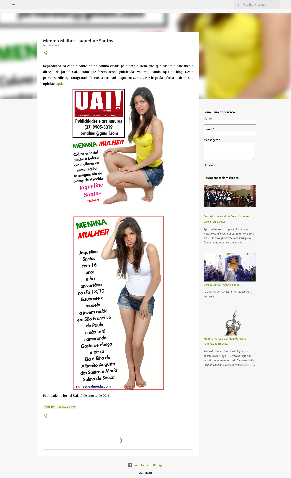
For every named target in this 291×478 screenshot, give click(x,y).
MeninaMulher (66, 407)
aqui (58, 84)
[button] (45, 52)
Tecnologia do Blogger (146, 465)
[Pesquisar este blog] (260, 4)
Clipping (49, 407)
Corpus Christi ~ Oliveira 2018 (221, 284)
